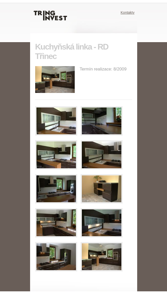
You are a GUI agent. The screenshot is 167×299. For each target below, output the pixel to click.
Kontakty (127, 12)
